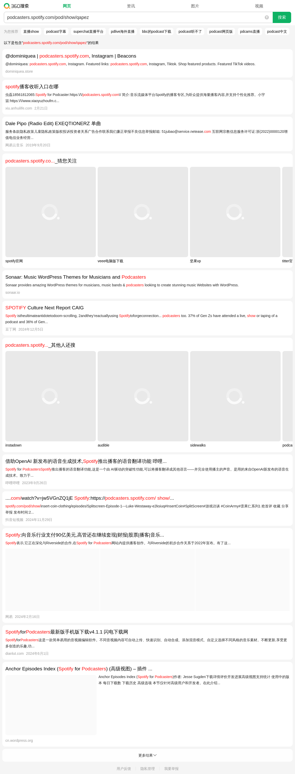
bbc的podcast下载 (156, 31)
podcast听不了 (190, 31)
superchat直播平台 (88, 31)
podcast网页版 (221, 31)
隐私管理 (147, 769)
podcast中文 (277, 31)
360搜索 (17, 5)
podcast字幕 (56, 31)
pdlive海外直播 (123, 31)
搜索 (282, 17)
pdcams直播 (250, 31)
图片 (195, 6)
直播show (31, 31)
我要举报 (171, 769)
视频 (259, 6)
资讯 (131, 6)
